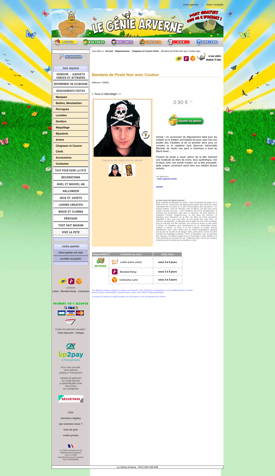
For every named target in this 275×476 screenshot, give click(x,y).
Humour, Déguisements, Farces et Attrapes (70, 76)
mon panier (191, 4)
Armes (60, 139)
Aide (207, 42)
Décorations (70, 177)
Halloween (70, 191)
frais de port (71, 429)
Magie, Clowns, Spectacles (70, 211)
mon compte (214, 4)
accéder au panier (70, 258)
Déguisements (70, 90)
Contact (150, 42)
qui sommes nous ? (70, 423)
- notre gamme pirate (166, 179)
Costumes (62, 163)
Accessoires (64, 157)
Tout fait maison (70, 225)
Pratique (70, 218)
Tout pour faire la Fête (70, 170)
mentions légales (71, 418)
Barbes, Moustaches (69, 103)
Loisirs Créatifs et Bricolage (70, 204)
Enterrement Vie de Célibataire (70, 84)
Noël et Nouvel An (70, 184)
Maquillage (63, 127)
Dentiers (61, 121)
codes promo (71, 435)
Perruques (62, 109)
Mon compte (122, 42)
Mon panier (93, 42)
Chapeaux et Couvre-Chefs (69, 148)
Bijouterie (62, 133)
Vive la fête (70, 233)
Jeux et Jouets (70, 198)
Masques (61, 97)
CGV (178, 42)
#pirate (159, 187)
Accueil (65, 42)
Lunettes (61, 115)
